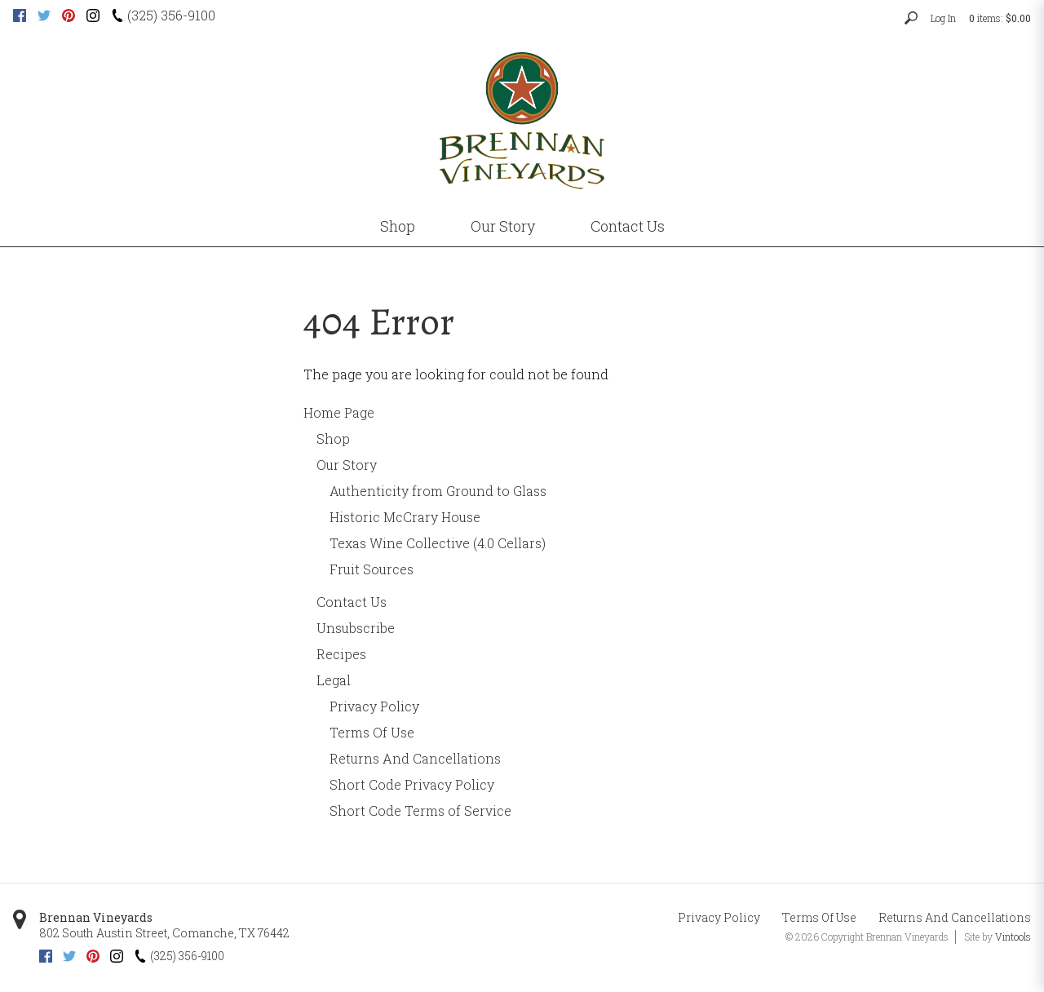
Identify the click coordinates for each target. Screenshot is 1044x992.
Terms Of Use (372, 732)
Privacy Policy (374, 706)
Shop (397, 226)
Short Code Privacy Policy (412, 784)
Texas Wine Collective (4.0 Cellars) (438, 542)
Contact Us (628, 226)
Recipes (341, 653)
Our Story (503, 226)
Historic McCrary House (405, 516)
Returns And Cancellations (415, 758)
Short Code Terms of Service (420, 810)
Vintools (1013, 936)
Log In (943, 17)
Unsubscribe (355, 627)
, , (164, 933)
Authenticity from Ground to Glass (438, 490)
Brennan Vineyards (96, 917)
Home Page (338, 412)
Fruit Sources (372, 569)
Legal (333, 680)
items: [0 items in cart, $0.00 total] (1000, 17)
